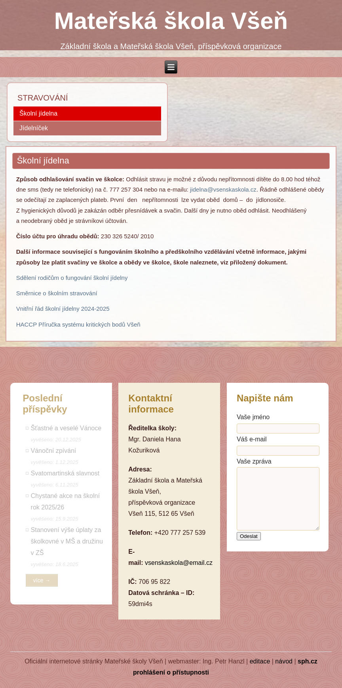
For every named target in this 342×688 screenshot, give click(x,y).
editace (260, 661)
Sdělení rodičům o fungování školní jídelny (72, 277)
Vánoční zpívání (55, 450)
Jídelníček (33, 128)
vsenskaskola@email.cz (179, 562)
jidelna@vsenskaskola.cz (223, 189)
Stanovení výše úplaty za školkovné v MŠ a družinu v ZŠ (69, 541)
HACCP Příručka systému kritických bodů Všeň (78, 324)
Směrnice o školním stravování (56, 293)
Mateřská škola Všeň (171, 21)
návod (284, 661)
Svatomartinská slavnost (67, 473)
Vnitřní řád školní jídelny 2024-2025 (63, 308)
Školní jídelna (38, 113)
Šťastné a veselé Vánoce (68, 428)
